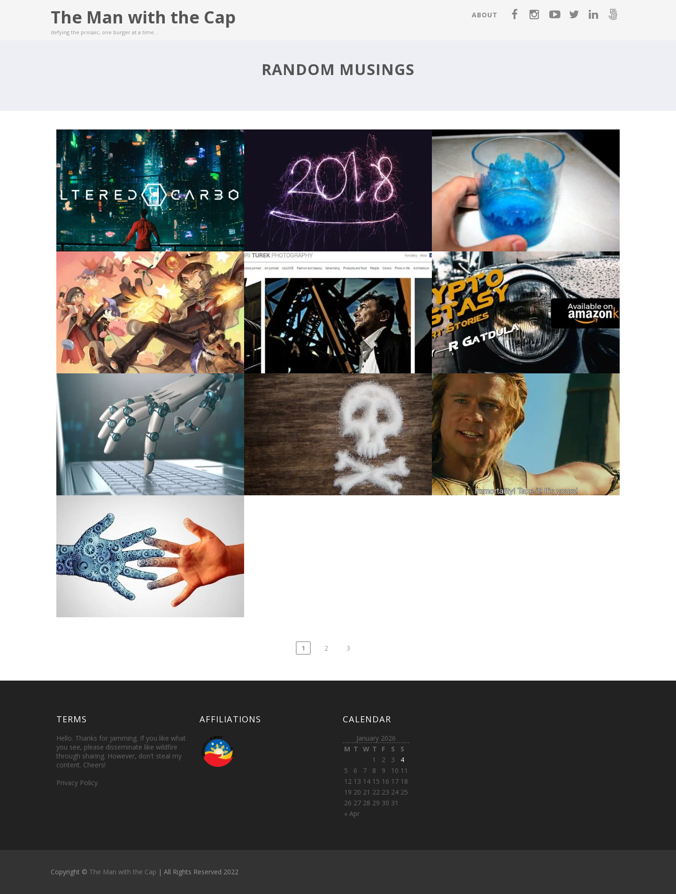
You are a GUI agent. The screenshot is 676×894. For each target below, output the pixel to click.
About (485, 14)
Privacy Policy (77, 782)
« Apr (352, 813)
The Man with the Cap (143, 17)
